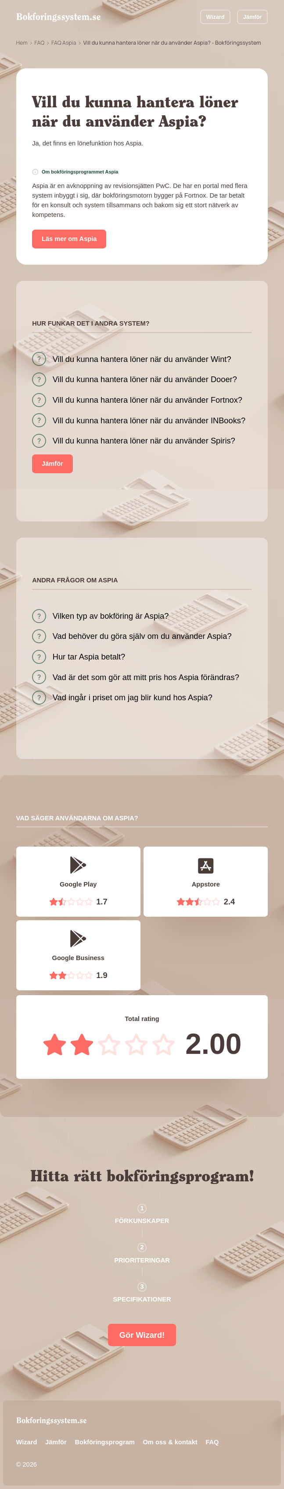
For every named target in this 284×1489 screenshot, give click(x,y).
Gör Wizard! (142, 1335)
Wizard (215, 17)
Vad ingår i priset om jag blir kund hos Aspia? (132, 697)
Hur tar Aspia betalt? (89, 656)
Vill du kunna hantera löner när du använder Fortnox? (147, 399)
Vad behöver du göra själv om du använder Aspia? (142, 636)
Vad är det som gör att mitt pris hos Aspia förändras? (146, 677)
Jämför (252, 17)
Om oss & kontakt (170, 1442)
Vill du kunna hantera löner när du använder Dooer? (145, 379)
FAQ (39, 42)
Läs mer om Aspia (69, 238)
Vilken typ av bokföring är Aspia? (111, 615)
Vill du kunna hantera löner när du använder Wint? (142, 359)
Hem (22, 42)
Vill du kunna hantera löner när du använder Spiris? (144, 440)
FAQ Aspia (63, 42)
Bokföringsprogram (104, 1442)
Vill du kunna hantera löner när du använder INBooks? (149, 420)
